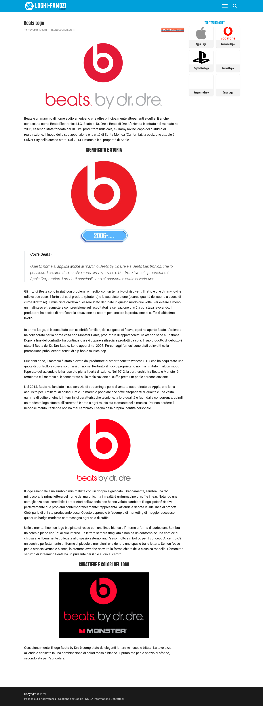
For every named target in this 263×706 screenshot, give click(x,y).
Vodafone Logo (228, 44)
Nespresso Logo (201, 92)
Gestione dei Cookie (71, 699)
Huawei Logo (228, 68)
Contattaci (119, 699)
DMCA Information (98, 699)
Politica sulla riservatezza (40, 699)
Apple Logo (201, 44)
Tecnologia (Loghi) (63, 29)
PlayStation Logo (201, 68)
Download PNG (172, 29)
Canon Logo (228, 92)
